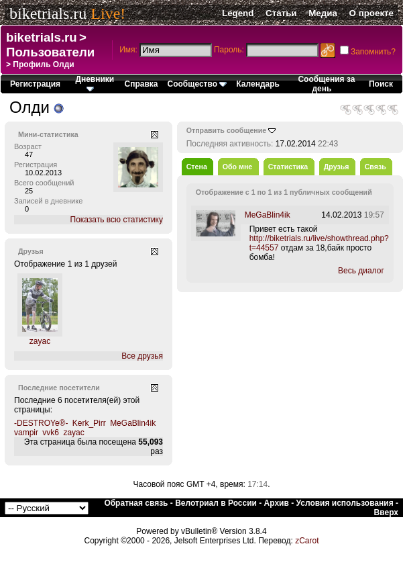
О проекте (371, 13)
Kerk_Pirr (89, 423)
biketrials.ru (48, 13)
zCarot (307, 540)
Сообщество (197, 84)
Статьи (281, 13)
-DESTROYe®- (41, 423)
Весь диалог (361, 270)
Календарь (258, 84)
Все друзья (142, 356)
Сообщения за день (326, 84)
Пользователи (50, 52)
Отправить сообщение (226, 130)
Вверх (386, 512)
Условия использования (345, 503)
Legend (237, 13)
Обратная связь (136, 503)
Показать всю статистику (116, 219)
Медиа (322, 13)
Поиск (381, 84)
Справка (141, 84)
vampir (26, 432)
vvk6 (50, 432)
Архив (276, 503)
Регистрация (35, 84)
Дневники (94, 83)
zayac (40, 341)
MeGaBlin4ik (133, 423)
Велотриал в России (216, 503)
